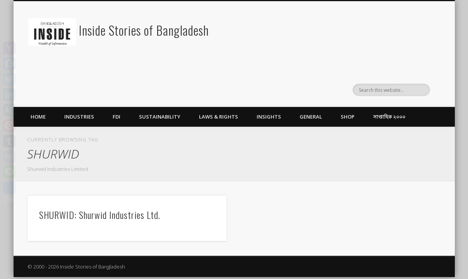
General (311, 116)
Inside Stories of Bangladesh (144, 30)
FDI (116, 116)
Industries (79, 116)
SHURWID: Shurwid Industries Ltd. (99, 215)
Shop (348, 116)
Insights (269, 116)
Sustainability (159, 116)
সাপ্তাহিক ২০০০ (389, 116)
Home (38, 116)
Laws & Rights (218, 116)
